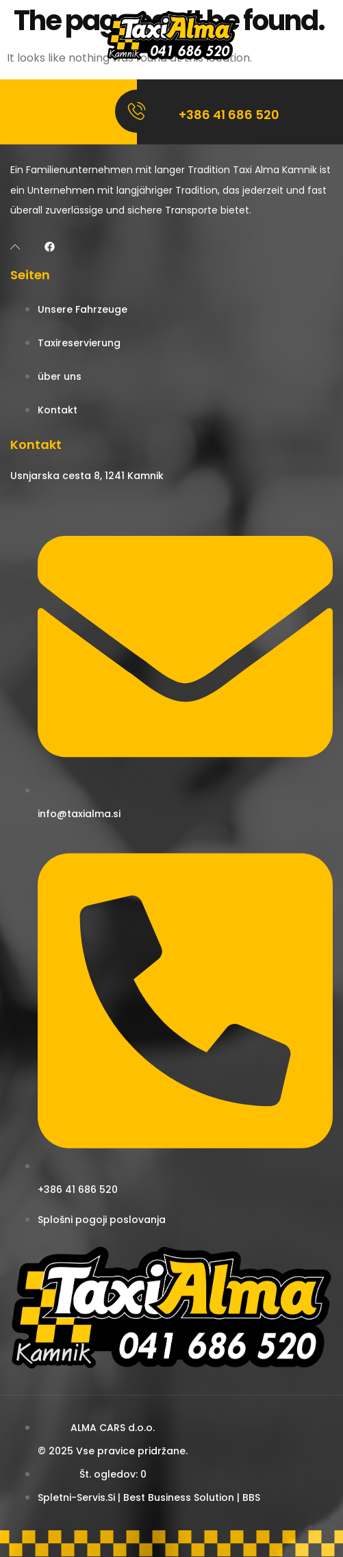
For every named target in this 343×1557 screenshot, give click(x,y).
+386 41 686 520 (229, 114)
